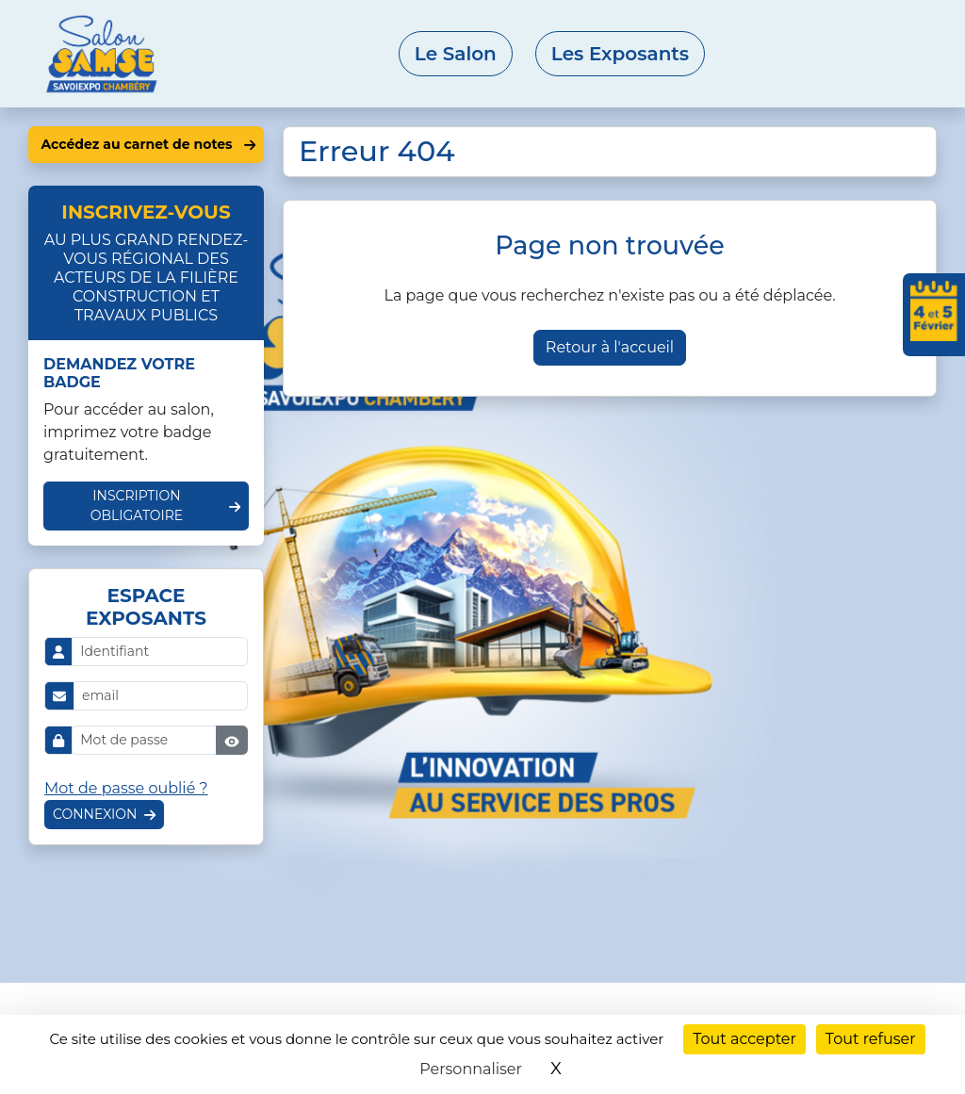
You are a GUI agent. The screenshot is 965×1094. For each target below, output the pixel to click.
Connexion (95, 814)
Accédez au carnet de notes (136, 144)
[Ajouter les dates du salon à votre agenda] (934, 314)
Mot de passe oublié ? (126, 788)
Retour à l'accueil (610, 347)
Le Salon (456, 53)
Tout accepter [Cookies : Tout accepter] (744, 1039)
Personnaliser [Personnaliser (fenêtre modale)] (470, 1069)
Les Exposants (620, 53)
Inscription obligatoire (137, 505)
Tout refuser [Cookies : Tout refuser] (871, 1039)
